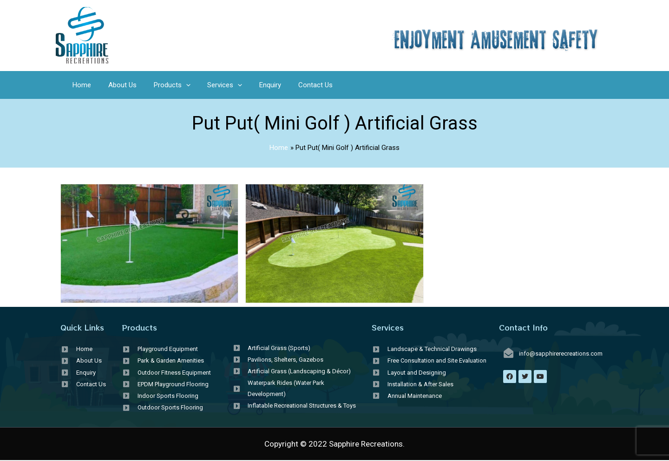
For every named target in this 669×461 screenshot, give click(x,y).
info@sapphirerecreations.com (561, 353)
